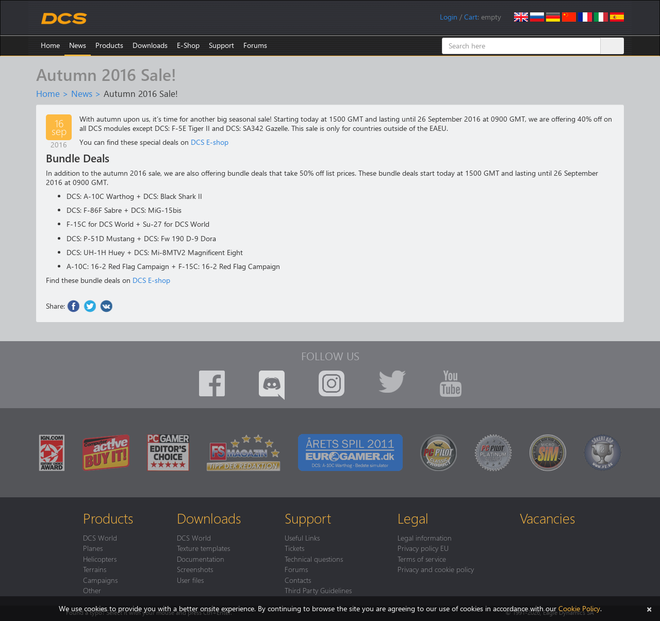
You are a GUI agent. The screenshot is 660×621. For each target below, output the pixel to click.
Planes (93, 547)
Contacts (298, 579)
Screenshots (195, 569)
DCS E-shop (209, 142)
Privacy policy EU (423, 547)
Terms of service (422, 558)
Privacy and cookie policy (436, 569)
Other (92, 590)
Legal (413, 518)
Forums (255, 45)
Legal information (425, 537)
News (77, 45)
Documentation (200, 558)
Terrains (94, 569)
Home (50, 45)
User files (190, 579)
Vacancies (547, 518)
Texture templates (203, 547)
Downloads (150, 45)
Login (448, 17)
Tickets (294, 547)
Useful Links (302, 537)
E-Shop (188, 45)
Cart (470, 17)
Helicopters (100, 558)
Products (109, 45)
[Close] (649, 608)
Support (221, 45)
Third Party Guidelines (318, 590)
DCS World (100, 537)
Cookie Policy (579, 608)
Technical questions (314, 558)
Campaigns (100, 579)
